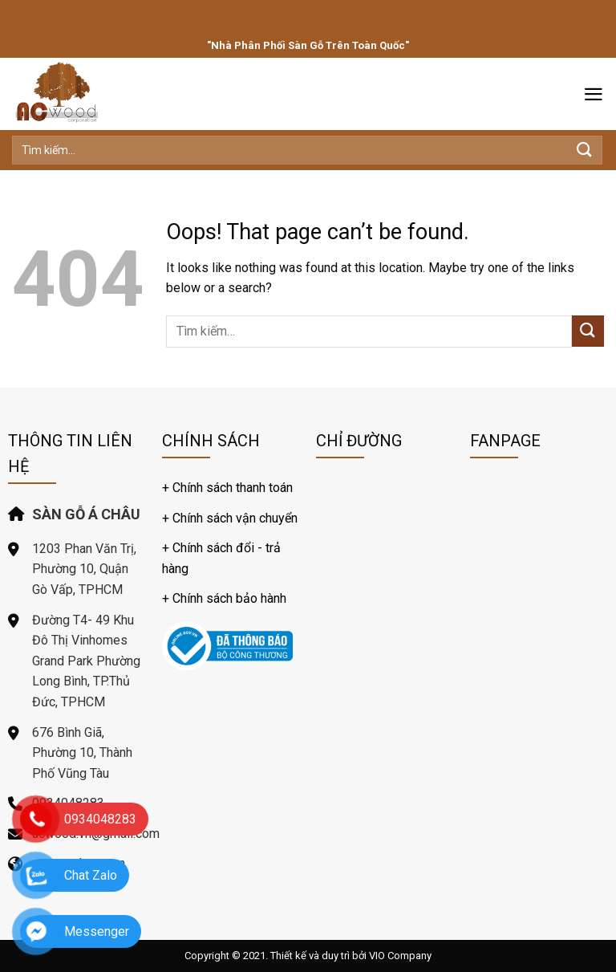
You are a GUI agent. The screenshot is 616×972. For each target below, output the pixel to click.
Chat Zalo (90, 875)
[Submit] (585, 149)
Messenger (96, 931)
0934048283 (100, 819)
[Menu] (593, 94)
